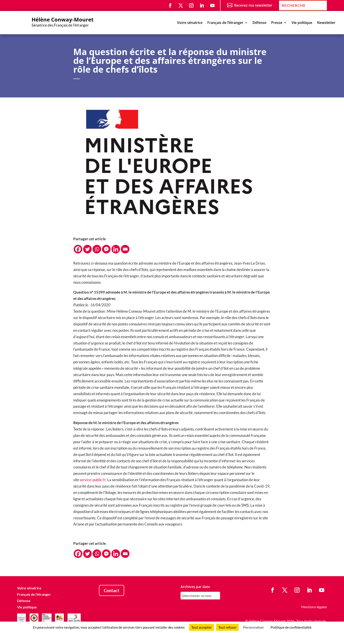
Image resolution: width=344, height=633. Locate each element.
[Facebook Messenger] (106, 249)
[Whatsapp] (97, 249)
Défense (259, 23)
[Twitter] (87, 249)
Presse (276, 23)
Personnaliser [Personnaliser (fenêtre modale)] (253, 627)
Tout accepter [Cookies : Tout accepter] (201, 627)
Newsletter (326, 23)
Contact (111, 590)
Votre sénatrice (189, 23)
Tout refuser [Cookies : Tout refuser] (227, 627)
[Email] (125, 249)
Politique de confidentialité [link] (291, 627)
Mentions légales (314, 607)
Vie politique (302, 23)
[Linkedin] (115, 249)
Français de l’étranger (225, 23)
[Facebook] (78, 249)
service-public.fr (93, 479)
